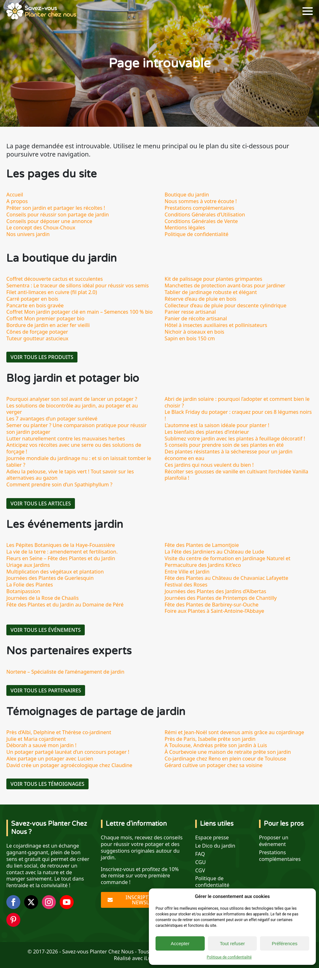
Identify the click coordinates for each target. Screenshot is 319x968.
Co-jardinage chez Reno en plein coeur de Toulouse (225, 758)
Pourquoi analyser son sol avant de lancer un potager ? (71, 398)
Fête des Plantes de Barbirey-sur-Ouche (212, 604)
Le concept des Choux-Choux (40, 227)
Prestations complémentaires (200, 207)
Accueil (14, 194)
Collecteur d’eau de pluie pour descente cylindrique (226, 305)
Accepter (180, 943)
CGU (200, 862)
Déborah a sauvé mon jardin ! (41, 745)
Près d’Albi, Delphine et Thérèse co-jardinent (58, 732)
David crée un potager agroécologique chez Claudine (69, 765)
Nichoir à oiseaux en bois (194, 331)
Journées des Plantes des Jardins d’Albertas (215, 591)
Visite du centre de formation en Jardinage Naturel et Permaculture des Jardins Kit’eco (227, 561)
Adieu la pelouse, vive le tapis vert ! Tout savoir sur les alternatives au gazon (70, 475)
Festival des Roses (186, 584)
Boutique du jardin (187, 194)
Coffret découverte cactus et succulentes (54, 278)
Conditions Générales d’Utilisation (205, 214)
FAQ (200, 854)
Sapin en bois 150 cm (190, 338)
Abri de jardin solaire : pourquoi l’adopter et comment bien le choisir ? (237, 402)
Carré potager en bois (32, 298)
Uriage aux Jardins (28, 564)
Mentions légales (185, 227)
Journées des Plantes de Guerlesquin (50, 577)
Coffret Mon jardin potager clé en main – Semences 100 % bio (79, 311)
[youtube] (67, 902)
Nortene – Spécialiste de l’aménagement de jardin (65, 671)
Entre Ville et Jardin (187, 571)
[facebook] (13, 902)
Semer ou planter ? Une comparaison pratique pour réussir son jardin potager (76, 428)
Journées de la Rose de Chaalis (42, 597)
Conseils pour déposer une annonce (49, 221)
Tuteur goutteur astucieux (37, 338)
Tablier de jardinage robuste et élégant (211, 292)
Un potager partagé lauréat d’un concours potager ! (67, 751)
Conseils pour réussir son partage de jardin (57, 214)
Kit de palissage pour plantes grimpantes (214, 278)
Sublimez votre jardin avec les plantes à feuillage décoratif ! (235, 438)
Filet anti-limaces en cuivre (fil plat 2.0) (51, 292)
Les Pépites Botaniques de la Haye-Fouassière (60, 545)
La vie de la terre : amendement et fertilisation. (62, 551)
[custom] (13, 920)
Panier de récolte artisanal (196, 318)
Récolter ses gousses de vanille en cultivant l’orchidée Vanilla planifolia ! (237, 475)
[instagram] (49, 902)
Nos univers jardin (28, 234)
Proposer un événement (273, 841)
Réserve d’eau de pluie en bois (200, 298)
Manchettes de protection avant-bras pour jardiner (225, 285)
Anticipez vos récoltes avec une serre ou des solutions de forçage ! (73, 448)
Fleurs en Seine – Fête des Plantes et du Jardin (60, 558)
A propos (17, 201)
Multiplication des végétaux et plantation (55, 571)
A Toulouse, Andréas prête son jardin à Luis (216, 745)
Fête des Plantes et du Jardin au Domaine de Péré (64, 604)
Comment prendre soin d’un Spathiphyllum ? (59, 484)
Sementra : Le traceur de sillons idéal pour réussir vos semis (77, 285)
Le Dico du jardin (215, 846)
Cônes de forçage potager (37, 331)
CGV (200, 870)
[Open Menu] (307, 11)
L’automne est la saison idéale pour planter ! (217, 425)
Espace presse (212, 837)
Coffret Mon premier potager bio (45, 318)
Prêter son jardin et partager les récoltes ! (55, 207)
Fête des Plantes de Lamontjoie (202, 545)
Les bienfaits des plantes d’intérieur (207, 431)
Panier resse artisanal (190, 311)
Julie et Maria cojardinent (36, 738)
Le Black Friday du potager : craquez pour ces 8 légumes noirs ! (238, 415)
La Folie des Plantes (29, 584)
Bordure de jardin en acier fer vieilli (48, 325)
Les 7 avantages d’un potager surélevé (51, 418)
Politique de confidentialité (229, 957)
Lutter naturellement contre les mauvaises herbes (65, 438)
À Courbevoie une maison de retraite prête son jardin (228, 751)
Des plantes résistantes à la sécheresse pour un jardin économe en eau (229, 455)
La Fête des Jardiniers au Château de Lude (214, 551)
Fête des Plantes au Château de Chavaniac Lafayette (227, 577)
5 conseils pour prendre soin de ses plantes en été (224, 444)
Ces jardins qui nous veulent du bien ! (209, 464)
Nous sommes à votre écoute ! (201, 201)
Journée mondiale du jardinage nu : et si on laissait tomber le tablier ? (78, 461)
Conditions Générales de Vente (201, 221)
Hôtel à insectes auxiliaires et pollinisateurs (216, 325)
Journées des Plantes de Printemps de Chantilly (221, 597)
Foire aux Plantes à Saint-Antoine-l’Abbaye (214, 610)
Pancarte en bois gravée (35, 305)
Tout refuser (232, 943)
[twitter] (31, 902)
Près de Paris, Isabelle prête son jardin (210, 738)
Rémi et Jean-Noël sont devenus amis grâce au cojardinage (234, 732)
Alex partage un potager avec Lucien (49, 758)
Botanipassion (23, 591)
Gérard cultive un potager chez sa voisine (214, 765)
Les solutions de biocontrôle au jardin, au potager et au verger (72, 409)
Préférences (284, 943)
